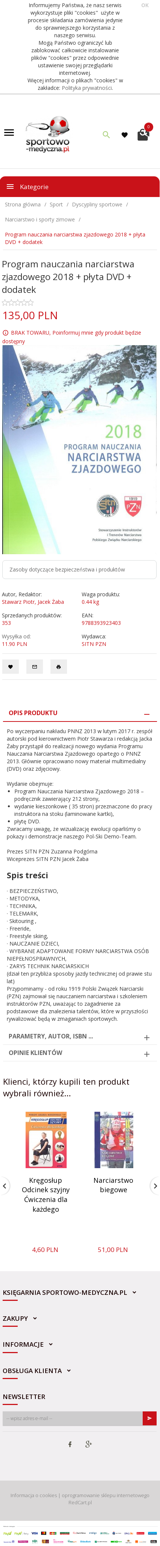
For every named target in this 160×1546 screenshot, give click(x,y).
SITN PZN (94, 643)
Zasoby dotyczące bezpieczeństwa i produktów (67, 569)
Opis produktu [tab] (33, 713)
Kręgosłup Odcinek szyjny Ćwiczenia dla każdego (46, 1195)
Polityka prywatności (87, 87)
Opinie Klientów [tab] (35, 1053)
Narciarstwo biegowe (113, 1185)
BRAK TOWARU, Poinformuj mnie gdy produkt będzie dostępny (71, 337)
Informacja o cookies (34, 1495)
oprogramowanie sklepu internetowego (105, 1495)
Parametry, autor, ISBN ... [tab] (51, 1036)
